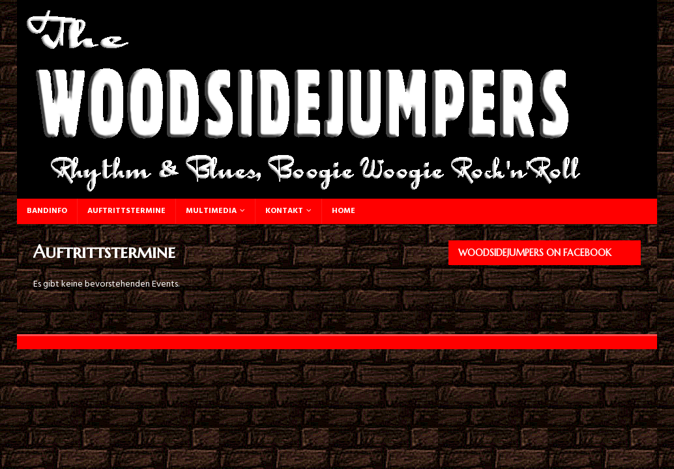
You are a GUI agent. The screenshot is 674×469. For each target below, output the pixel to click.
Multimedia (211, 211)
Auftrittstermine (126, 211)
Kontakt (284, 211)
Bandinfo (47, 211)
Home (343, 211)
